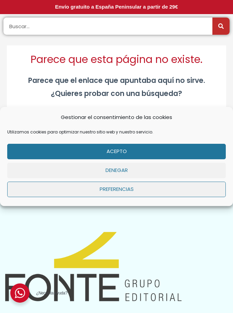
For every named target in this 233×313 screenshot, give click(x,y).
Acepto (117, 151)
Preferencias (117, 189)
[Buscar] (221, 26)
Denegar (117, 170)
